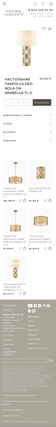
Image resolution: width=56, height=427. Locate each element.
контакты (9, 389)
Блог (30, 321)
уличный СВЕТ (34, 368)
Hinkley (38, 376)
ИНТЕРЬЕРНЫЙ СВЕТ (13, 368)
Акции (43, 385)
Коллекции (34, 339)
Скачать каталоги (38, 348)
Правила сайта (11, 416)
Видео (32, 325)
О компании (10, 305)
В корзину (42, 102)
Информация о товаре (17, 115)
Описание (9, 140)
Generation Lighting (26, 385)
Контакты (8, 310)
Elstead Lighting (35, 381)
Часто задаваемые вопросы (10, 352)
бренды (34, 372)
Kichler (8, 385)
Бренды (32, 334)
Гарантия (8, 344)
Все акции (34, 316)
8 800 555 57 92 (40, 10)
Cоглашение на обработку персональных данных (25, 402)
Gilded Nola (24, 376)
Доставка (9, 132)
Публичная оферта (13, 410)
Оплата (7, 124)
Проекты (33, 330)
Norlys (19, 381)
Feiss (48, 376)
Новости (33, 343)
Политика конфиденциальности (20, 395)
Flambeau (9, 376)
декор (23, 372)
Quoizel (8, 381)
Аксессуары (10, 372)
